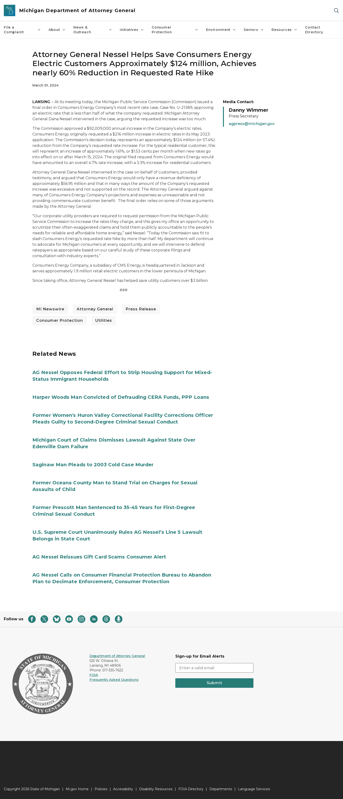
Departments (220, 789)
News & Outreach (92, 29)
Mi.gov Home (77, 789)
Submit (214, 683)
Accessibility (123, 789)
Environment (221, 30)
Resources (285, 30)
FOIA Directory (190, 789)
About (57, 30)
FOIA (94, 675)
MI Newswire (50, 309)
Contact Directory (314, 29)
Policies (101, 789)
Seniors (254, 30)
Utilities (103, 320)
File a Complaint (22, 29)
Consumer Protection (175, 29)
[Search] (336, 11)
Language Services (254, 789)
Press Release (141, 309)
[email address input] (214, 668)
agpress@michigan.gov (252, 123)
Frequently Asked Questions (114, 680)
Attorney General (95, 309)
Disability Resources (155, 789)
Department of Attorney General (117, 656)
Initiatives (132, 30)
